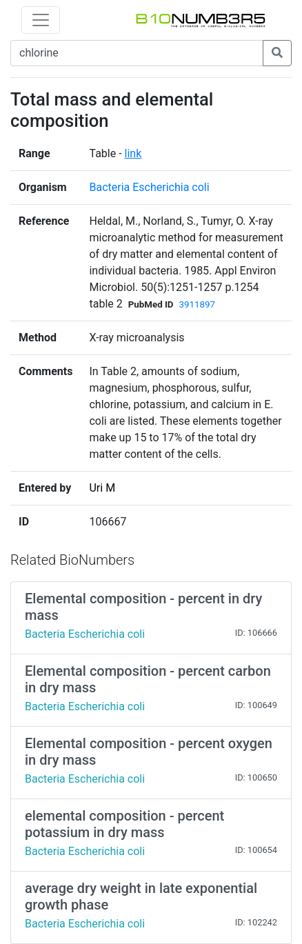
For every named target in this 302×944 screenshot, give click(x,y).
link (133, 153)
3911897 (197, 304)
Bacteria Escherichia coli (149, 187)
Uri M (102, 487)
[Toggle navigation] (40, 20)
